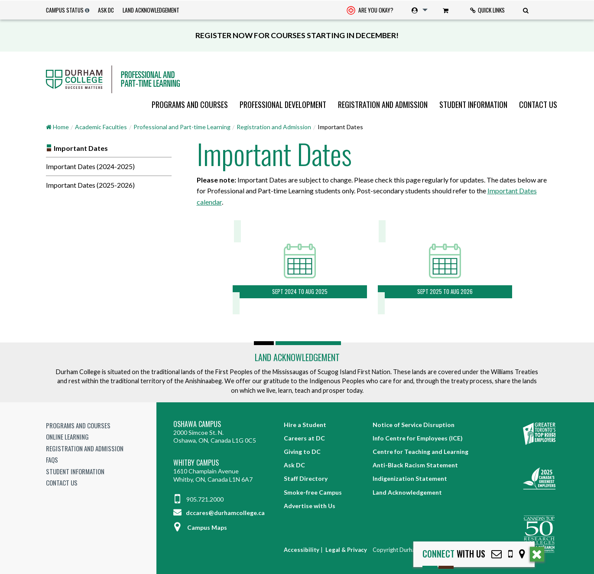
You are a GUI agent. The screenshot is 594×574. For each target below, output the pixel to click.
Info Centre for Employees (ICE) (418, 438)
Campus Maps (200, 527)
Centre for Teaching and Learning (420, 451)
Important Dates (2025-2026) (90, 185)
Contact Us (538, 104)
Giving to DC (302, 451)
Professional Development (283, 104)
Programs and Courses (190, 104)
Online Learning (67, 436)
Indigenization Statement (410, 478)
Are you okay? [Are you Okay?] (370, 11)
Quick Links (487, 10)
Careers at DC (304, 438)
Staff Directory (306, 478)
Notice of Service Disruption (413, 424)
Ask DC (106, 10)
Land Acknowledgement (151, 10)
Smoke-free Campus (313, 492)
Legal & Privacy (346, 549)
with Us (453, 553)
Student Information (473, 104)
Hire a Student (305, 424)
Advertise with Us (309, 505)
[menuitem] (370, 10)
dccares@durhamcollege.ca (219, 512)
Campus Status (65, 10)
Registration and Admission (383, 104)
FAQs (52, 459)
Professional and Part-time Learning (181, 126)
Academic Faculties (101, 126)
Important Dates (81, 148)
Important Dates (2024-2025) (90, 166)
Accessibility (301, 549)
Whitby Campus (196, 462)
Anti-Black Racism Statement (415, 465)
